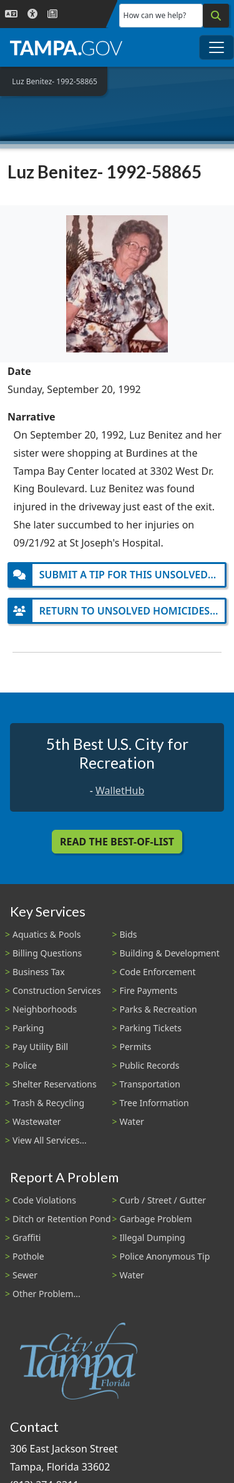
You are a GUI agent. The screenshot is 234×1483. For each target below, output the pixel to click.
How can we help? (155, 15)
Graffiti (26, 1237)
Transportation (150, 1084)
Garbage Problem (156, 1219)
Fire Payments (149, 990)
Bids (128, 934)
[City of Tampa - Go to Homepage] (66, 47)
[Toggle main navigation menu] (216, 47)
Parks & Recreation (158, 1009)
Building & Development (170, 953)
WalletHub (119, 790)
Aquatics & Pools (46, 934)
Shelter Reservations (54, 1084)
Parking (28, 1028)
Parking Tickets (151, 1028)
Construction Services (56, 990)
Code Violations (44, 1200)
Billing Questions (47, 953)
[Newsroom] (52, 14)
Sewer (24, 1275)
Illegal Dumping (152, 1237)
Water (132, 1121)
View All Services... (49, 1140)
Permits (136, 1047)
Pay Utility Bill (40, 1047)
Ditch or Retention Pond (61, 1219)
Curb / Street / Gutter (163, 1200)
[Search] (216, 15)
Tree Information (154, 1103)
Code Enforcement (158, 972)
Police (24, 1065)
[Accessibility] (32, 14)
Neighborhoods (44, 1009)
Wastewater (36, 1121)
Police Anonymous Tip (165, 1256)
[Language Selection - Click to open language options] (11, 14)
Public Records (150, 1065)
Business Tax (38, 972)
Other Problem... (46, 1294)
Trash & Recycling (48, 1103)
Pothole (28, 1256)
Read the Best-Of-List (117, 841)
